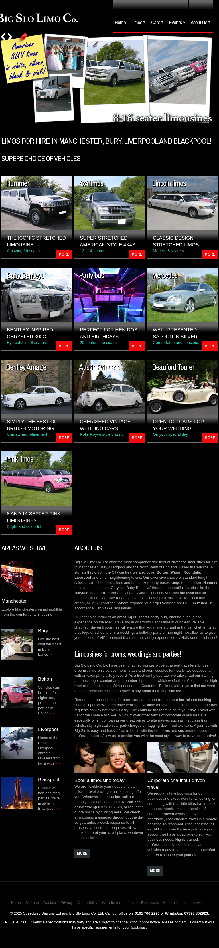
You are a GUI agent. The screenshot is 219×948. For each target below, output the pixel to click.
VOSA (107, 608)
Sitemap (32, 902)
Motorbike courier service (183, 902)
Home (120, 22)
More (64, 254)
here (117, 812)
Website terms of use (119, 902)
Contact (49, 902)
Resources (150, 902)
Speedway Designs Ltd (42, 913)
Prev (3, 36)
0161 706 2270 (130, 802)
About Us (200, 22)
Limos (138, 22)
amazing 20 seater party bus (142, 617)
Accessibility (87, 902)
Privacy (66, 902)
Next (10, 36)
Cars (157, 22)
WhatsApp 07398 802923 (100, 807)
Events (177, 22)
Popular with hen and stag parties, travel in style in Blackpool (49, 798)
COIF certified (195, 603)
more (82, 853)
